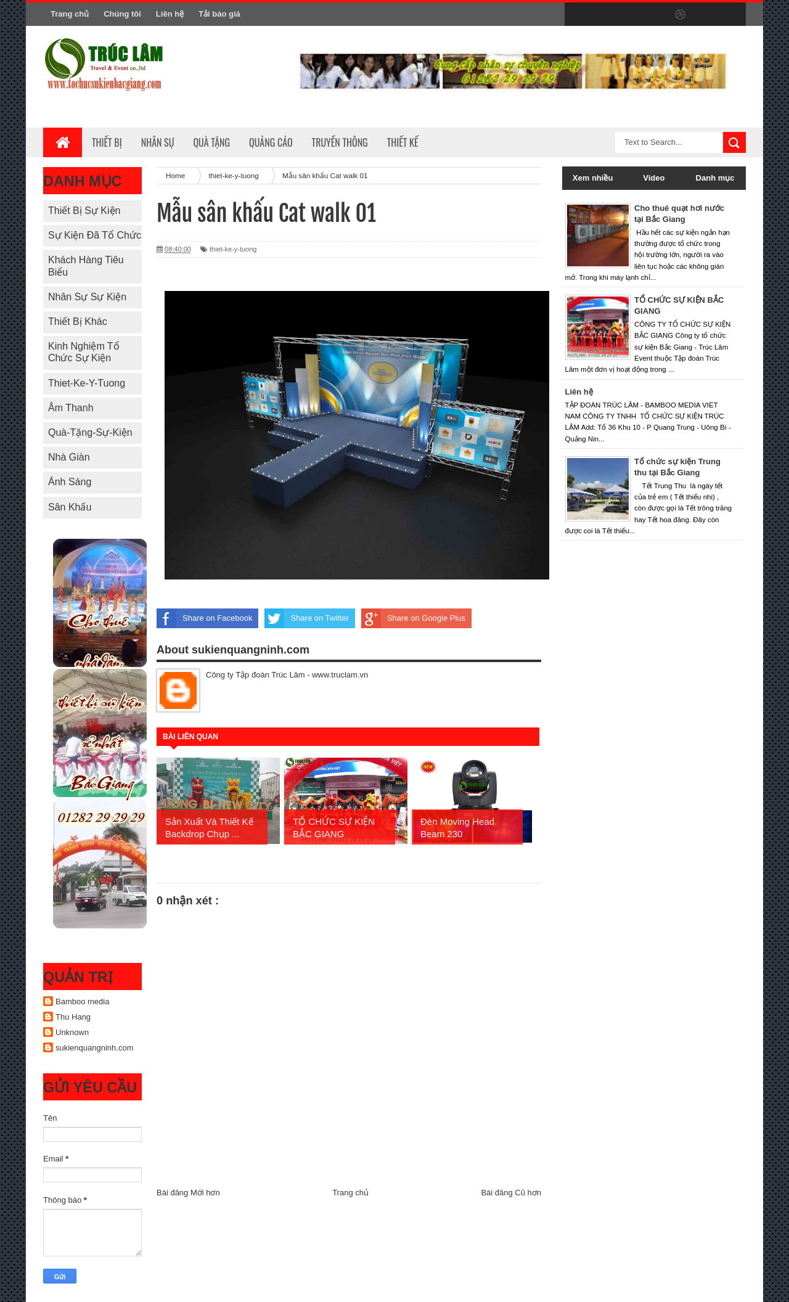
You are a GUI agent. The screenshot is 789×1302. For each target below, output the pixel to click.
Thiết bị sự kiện (84, 210)
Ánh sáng (69, 482)
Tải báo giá (219, 13)
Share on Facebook (204, 618)
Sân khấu (69, 507)
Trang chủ (70, 13)
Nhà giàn (69, 457)
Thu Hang (73, 1017)
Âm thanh (71, 408)
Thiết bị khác (77, 321)
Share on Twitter (306, 618)
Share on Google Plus (413, 618)
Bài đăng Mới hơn (188, 1192)
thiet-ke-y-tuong (86, 383)
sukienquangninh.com (94, 1047)
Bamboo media (82, 1001)
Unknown (72, 1032)
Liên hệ (170, 13)
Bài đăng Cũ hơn (511, 1192)
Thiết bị (107, 142)
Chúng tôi (122, 13)
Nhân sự (157, 142)
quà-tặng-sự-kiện (90, 432)
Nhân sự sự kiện (87, 297)
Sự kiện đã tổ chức (94, 235)
